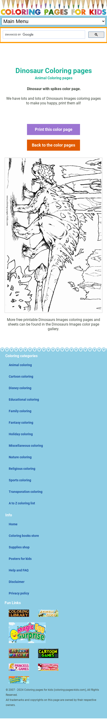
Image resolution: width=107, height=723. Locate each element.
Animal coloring (20, 365)
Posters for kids (20, 559)
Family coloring (20, 411)
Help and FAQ (19, 570)
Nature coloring (20, 457)
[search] (43, 35)
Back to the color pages (53, 145)
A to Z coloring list (22, 503)
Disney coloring (20, 388)
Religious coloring (22, 468)
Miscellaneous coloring (26, 445)
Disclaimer (16, 582)
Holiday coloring (21, 434)
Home (13, 524)
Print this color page (53, 129)
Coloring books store (24, 536)
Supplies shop (19, 547)
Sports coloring (20, 480)
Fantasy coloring (21, 422)
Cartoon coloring (21, 376)
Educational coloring (24, 399)
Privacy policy (19, 593)
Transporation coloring (25, 492)
